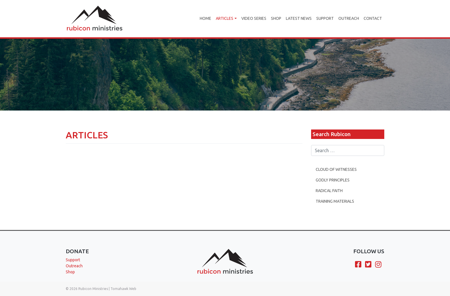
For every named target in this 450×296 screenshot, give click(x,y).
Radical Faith (329, 191)
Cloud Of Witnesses (336, 170)
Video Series (253, 18)
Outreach (348, 18)
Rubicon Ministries (93, 289)
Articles (224, 18)
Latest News (299, 18)
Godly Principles (333, 181)
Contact (373, 18)
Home (205, 18)
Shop (276, 18)
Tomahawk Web (123, 289)
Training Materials (335, 202)
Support (325, 18)
